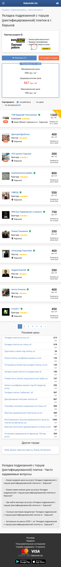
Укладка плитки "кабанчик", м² (18, 392)
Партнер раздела (12, 35)
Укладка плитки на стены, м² (18, 344)
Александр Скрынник (21, 250)
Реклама (30, 538)
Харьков (21, 450)
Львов (36, 450)
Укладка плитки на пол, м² (16, 337)
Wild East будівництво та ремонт (26, 212)
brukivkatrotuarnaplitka (21, 173)
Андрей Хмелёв (18, 270)
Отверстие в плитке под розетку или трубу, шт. (26, 378)
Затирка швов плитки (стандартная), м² (23, 371)
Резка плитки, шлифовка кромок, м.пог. (23, 358)
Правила (30, 541)
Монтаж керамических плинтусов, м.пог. (23, 413)
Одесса (29, 450)
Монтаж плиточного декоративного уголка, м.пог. (27, 427)
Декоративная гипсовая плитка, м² (20, 399)
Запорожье (45, 450)
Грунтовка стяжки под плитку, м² (19, 351)
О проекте (40, 547)
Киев (6, 450)
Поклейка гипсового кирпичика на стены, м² (25, 406)
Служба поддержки (25, 547)
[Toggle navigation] (3, 3)
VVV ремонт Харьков (21, 154)
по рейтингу (25, 102)
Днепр (13, 450)
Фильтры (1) (19, 58)
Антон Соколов (18, 289)
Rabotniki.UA (31, 3)
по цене (40, 102)
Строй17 (15, 309)
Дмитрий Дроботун (20, 134)
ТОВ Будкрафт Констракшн (24, 115)
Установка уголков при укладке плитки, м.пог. (26, 365)
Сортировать (8, 102)
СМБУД (14, 192)
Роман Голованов (19, 231)
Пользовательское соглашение (30, 544)
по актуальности (12, 105)
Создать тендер (49, 58)
